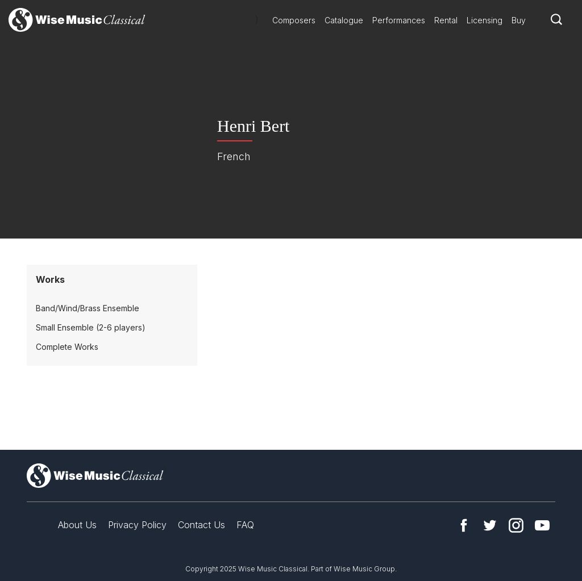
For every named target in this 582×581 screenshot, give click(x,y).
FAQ (245, 524)
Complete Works (67, 347)
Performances (398, 20)
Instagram (516, 525)
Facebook (463, 525)
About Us (77, 524)
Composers (293, 20)
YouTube (542, 525)
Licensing (484, 20)
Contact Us (201, 524)
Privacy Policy (137, 524)
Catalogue (344, 20)
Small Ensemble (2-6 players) (91, 327)
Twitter (490, 525)
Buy (519, 20)
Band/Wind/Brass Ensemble (87, 308)
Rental (446, 20)
